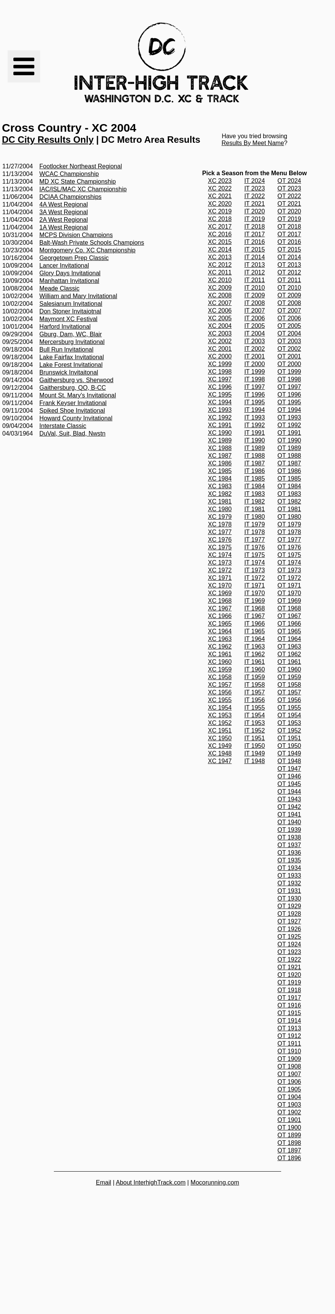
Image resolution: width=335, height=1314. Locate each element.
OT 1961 (289, 662)
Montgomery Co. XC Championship (87, 250)
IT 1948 (254, 761)
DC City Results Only (48, 139)
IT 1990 (254, 440)
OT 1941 (289, 814)
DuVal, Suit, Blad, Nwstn (72, 433)
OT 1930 (289, 898)
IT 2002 (254, 348)
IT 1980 (254, 516)
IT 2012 (254, 272)
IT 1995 (254, 402)
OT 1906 (289, 1081)
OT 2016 (289, 242)
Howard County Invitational (75, 418)
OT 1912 (289, 1036)
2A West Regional (63, 219)
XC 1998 (219, 371)
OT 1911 (289, 1043)
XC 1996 (219, 387)
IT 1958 (254, 684)
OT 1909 (289, 1059)
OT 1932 (289, 883)
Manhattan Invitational (69, 281)
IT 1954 (254, 715)
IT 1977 (254, 539)
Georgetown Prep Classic (73, 258)
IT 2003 (254, 341)
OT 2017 (289, 234)
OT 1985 (289, 478)
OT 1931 (289, 891)
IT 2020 (254, 211)
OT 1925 (289, 936)
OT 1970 (289, 593)
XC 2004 (219, 326)
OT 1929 (289, 906)
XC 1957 (219, 684)
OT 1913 (289, 1028)
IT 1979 (254, 524)
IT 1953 (254, 723)
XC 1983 (219, 486)
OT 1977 (289, 539)
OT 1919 (289, 982)
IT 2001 (254, 356)
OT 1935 (289, 860)
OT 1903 (289, 1104)
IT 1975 (254, 555)
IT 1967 (254, 616)
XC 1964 (219, 631)
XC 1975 (219, 547)
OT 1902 (289, 1112)
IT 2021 (254, 203)
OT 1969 (289, 600)
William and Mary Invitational (78, 296)
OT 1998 (289, 379)
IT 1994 (254, 410)
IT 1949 (254, 753)
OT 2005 (289, 326)
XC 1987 (219, 455)
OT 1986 (289, 471)
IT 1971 (254, 585)
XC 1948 (219, 753)
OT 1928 (289, 913)
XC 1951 (219, 730)
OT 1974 (289, 562)
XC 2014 (219, 249)
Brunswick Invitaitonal (68, 372)
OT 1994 (289, 410)
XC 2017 (219, 226)
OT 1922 (289, 959)
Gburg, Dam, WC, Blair (70, 334)
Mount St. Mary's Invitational (77, 395)
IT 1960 (254, 669)
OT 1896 (289, 1158)
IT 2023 (254, 188)
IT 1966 (254, 623)
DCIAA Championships (70, 197)
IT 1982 (254, 501)
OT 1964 (289, 639)
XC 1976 (219, 539)
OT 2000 (289, 364)
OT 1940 (289, 822)
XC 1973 (219, 562)
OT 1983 (289, 494)
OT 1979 (289, 524)
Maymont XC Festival (68, 319)
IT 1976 (254, 547)
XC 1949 (219, 746)
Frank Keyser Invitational (73, 403)
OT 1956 (289, 700)
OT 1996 (289, 394)
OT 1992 (289, 425)
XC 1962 (219, 646)
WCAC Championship (69, 174)
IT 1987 (254, 463)
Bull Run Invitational (66, 349)
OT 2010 (289, 287)
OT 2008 (289, 303)
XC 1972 (219, 570)
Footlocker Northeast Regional (80, 166)
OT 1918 (289, 990)
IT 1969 (254, 600)
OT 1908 (289, 1066)
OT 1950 (289, 746)
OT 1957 (289, 692)
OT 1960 (289, 669)
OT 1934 (289, 868)
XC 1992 (219, 417)
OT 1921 (289, 967)
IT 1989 (254, 448)
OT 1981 (289, 509)
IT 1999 (254, 371)
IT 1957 (254, 692)
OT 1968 (289, 608)
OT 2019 (289, 219)
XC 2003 (219, 333)
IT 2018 (254, 226)
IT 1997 (254, 387)
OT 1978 (289, 532)
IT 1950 (254, 746)
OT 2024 (289, 181)
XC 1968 (219, 600)
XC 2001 (219, 348)
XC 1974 (219, 555)
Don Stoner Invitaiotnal (70, 311)
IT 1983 (254, 494)
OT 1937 (289, 845)
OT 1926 (289, 929)
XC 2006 (219, 310)
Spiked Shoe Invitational (72, 410)
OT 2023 (289, 188)
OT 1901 (289, 1120)
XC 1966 (219, 616)
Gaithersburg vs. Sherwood (76, 380)
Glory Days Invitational (69, 273)
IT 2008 (254, 303)
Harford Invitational (65, 326)
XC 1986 (219, 463)
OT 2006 (289, 318)
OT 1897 (289, 1150)
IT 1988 (254, 455)
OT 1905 (289, 1089)
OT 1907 (289, 1074)
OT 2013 (289, 265)
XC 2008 (219, 295)
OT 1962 (289, 654)
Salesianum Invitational (70, 303)
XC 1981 (219, 501)
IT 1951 (254, 738)
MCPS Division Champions (76, 235)
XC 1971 (219, 578)
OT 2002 (289, 348)
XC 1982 (219, 494)
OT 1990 (289, 440)
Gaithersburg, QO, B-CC (72, 387)
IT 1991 (254, 432)
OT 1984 (289, 486)
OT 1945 (289, 784)
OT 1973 (289, 570)
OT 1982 (289, 501)
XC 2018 (219, 219)
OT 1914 (289, 1020)
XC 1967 (219, 608)
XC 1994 (219, 402)
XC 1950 (219, 738)
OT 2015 (289, 249)
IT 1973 (254, 570)
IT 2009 (254, 295)
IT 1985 (254, 478)
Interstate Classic (62, 426)
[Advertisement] (305, 63)
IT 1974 (254, 562)
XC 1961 (219, 654)
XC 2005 (219, 318)
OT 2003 (289, 341)
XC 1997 (219, 379)
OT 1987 (289, 463)
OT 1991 (289, 432)
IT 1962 (254, 654)
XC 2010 (219, 280)
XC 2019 (219, 211)
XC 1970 (219, 585)
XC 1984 (219, 478)
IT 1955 (254, 707)
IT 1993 (254, 417)
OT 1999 (289, 371)
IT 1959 (254, 677)
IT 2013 (254, 265)
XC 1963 (219, 639)
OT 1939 (289, 829)
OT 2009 (289, 295)
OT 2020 (289, 211)
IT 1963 (254, 646)
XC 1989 (219, 440)
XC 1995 (219, 394)
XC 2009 (219, 287)
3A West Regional (63, 212)
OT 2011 (289, 280)
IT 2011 (254, 280)
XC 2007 (219, 303)
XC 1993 (219, 410)
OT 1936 (289, 852)
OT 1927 (289, 921)
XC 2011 (219, 272)
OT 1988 (289, 455)
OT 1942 (289, 807)
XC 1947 (219, 761)
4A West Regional (63, 204)
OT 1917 (289, 997)
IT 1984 (254, 486)
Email (103, 1182)
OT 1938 (289, 837)
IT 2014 (254, 257)
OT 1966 (289, 623)
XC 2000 (219, 356)
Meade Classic (59, 288)
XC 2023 (219, 181)
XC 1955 (219, 700)
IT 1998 (254, 379)
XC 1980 (219, 509)
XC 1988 (219, 448)
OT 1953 (289, 723)
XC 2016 (219, 234)
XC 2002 (219, 341)
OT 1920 (289, 975)
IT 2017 (254, 234)
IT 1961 (254, 662)
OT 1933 (289, 875)
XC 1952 (219, 723)
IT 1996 (254, 394)
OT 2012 (289, 272)
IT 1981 (254, 509)
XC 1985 (219, 471)
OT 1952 (289, 730)
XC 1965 (219, 623)
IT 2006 (254, 318)
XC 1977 (219, 532)
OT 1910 (289, 1051)
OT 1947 (289, 768)
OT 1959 (289, 677)
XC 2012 (219, 265)
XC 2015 (219, 242)
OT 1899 (289, 1135)
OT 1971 (289, 585)
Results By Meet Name (253, 143)
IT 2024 (254, 181)
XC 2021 (219, 196)
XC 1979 (219, 516)
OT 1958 (289, 684)
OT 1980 (289, 516)
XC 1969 (219, 593)
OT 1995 (289, 402)
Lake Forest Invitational (70, 365)
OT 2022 (289, 196)
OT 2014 (289, 257)
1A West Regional (63, 227)
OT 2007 (289, 310)
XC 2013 (219, 257)
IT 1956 (254, 700)
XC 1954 (219, 707)
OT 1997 (289, 387)
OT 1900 (289, 1127)
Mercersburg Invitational (72, 342)
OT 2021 (289, 203)
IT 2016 (254, 242)
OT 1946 (289, 776)
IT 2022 (254, 196)
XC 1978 (219, 524)
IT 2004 (254, 333)
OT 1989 (289, 448)
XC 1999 (219, 364)
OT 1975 (289, 555)
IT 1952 (254, 730)
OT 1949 (289, 753)
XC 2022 (219, 188)
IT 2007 (254, 310)
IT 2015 (254, 249)
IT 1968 (254, 608)
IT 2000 (254, 364)
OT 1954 (289, 715)
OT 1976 (289, 547)
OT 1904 (289, 1097)
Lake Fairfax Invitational (71, 357)
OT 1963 (289, 646)
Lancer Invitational (64, 265)
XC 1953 (219, 715)
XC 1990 (219, 432)
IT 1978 (254, 532)
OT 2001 (289, 356)
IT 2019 (254, 219)
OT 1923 (289, 952)
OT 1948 (289, 761)
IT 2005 (254, 326)
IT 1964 (254, 639)
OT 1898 (289, 1143)
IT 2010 (254, 287)
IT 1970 (254, 593)
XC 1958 (219, 677)
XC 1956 (219, 692)
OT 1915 (289, 1013)
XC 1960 (219, 662)
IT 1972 (254, 578)
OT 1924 (289, 944)
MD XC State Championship (77, 181)
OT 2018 (289, 226)
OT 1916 (289, 1005)
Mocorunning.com (215, 1182)
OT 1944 (289, 791)
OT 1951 (289, 738)
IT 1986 (254, 471)
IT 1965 (254, 631)
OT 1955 (289, 707)
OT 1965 (289, 631)
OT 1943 (289, 799)
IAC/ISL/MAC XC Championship (83, 189)
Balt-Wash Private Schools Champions (91, 242)
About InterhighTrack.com (151, 1182)
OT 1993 (289, 417)
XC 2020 (219, 203)
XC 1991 (219, 425)
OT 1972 (289, 578)
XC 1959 (219, 669)
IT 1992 (254, 425)
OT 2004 (289, 333)
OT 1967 (289, 616)
